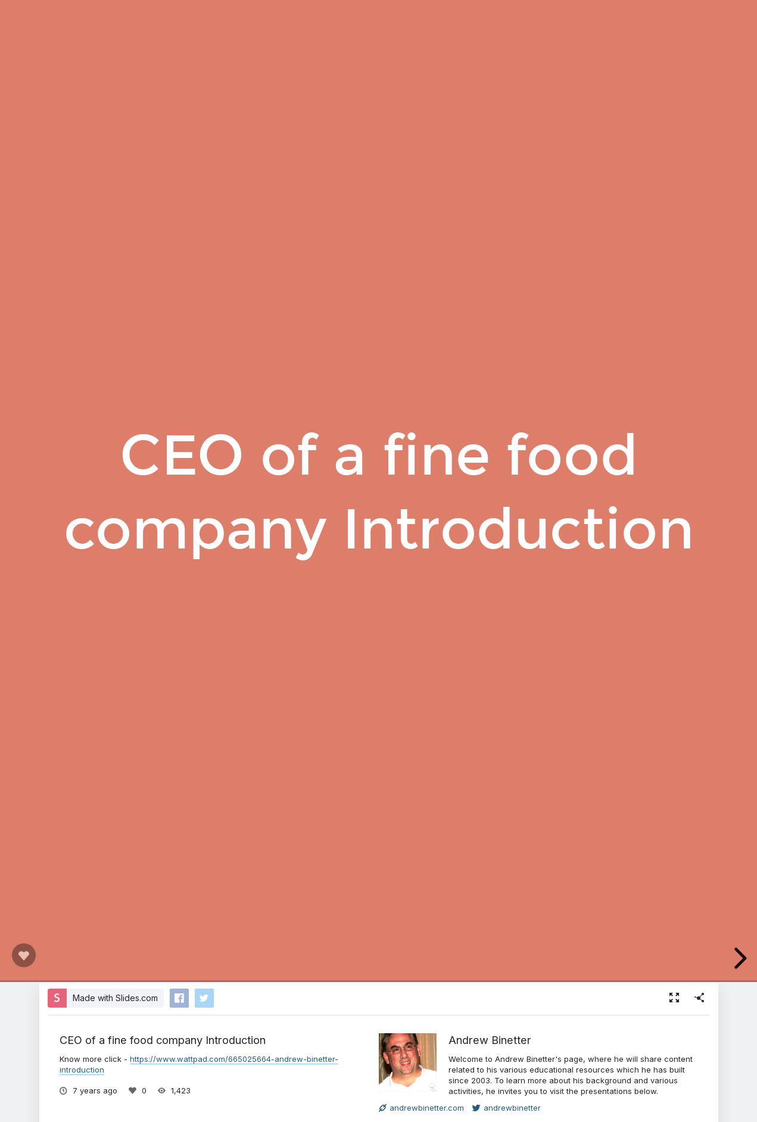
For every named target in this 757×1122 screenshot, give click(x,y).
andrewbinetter (506, 1107)
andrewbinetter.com (421, 1107)
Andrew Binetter (489, 1039)
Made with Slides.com (115, 998)
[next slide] (738, 958)
